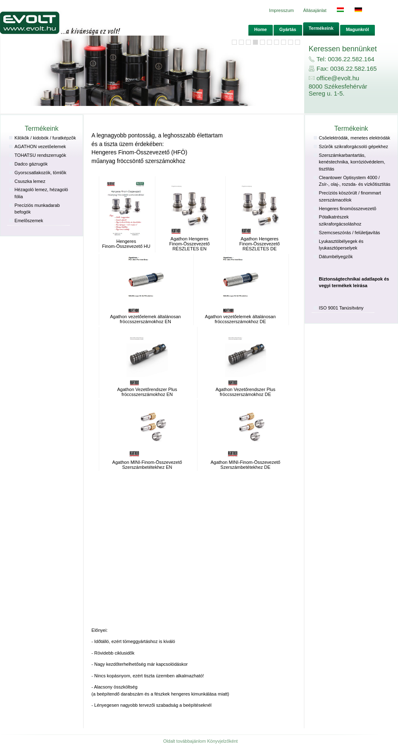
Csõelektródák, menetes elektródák (354, 137)
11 (297, 42)
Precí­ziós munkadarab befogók (37, 209)
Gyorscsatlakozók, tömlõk (40, 172)
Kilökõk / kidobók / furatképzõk (45, 137)
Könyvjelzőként (222, 741)
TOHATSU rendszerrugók (40, 155)
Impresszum (281, 10)
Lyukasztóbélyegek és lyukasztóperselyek (341, 245)
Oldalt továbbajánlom (184, 741)
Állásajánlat (315, 10)
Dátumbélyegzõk (336, 256)
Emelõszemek (28, 220)
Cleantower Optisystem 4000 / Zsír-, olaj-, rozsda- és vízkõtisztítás (355, 181)
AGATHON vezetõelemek (40, 146)
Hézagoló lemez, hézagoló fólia (41, 193)
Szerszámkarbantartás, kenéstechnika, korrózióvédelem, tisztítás (352, 162)
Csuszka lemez (29, 181)
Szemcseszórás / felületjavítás (349, 232)
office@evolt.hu (338, 78)
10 (290, 42)
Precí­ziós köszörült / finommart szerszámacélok (350, 196)
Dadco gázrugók (31, 163)
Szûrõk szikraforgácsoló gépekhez (353, 146)
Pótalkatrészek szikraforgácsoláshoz (340, 220)
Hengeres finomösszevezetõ (348, 208)
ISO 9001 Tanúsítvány (341, 307)
